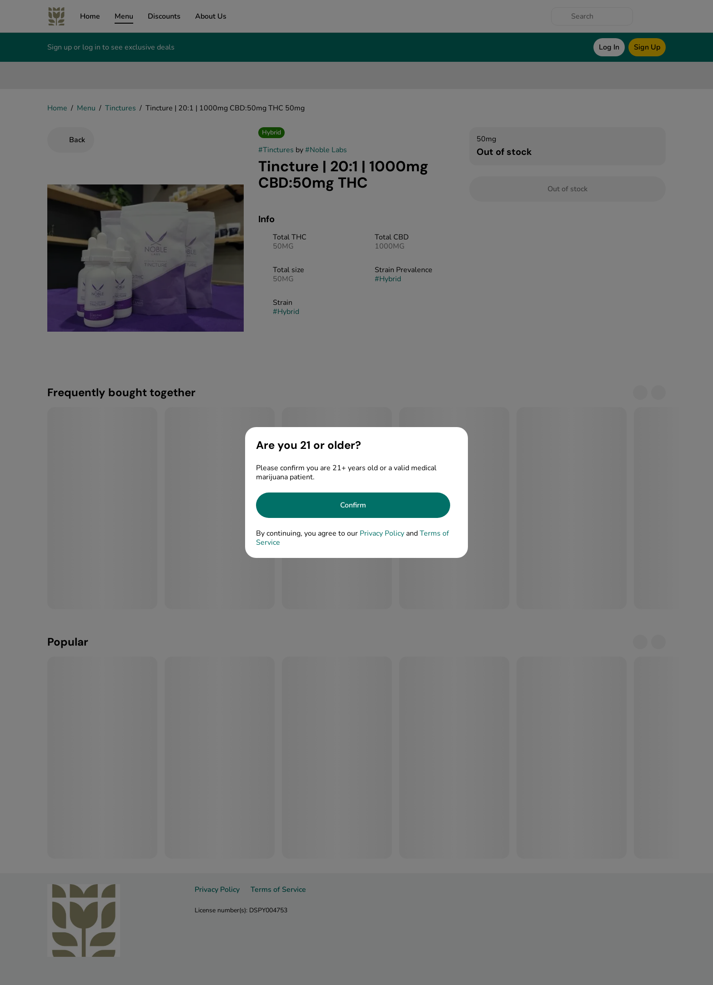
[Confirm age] (353, 505)
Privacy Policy (382, 533)
